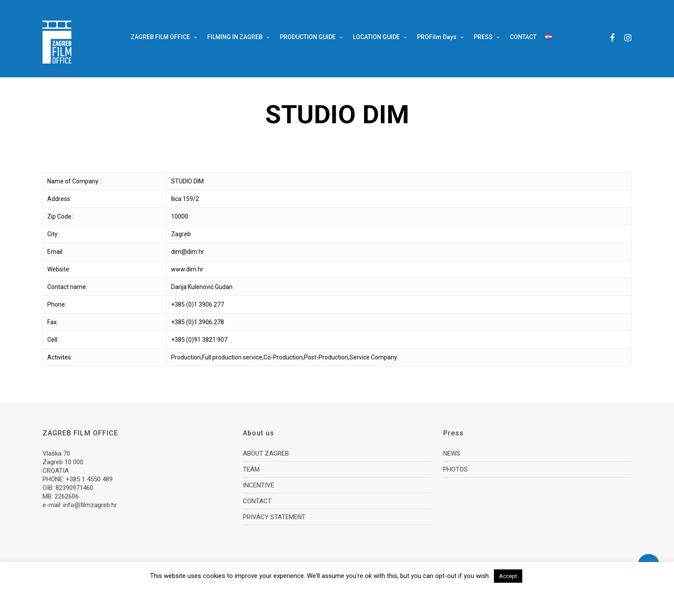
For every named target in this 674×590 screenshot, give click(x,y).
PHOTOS (455, 469)
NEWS (451, 453)
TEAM (251, 469)
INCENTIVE (258, 485)
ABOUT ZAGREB (266, 453)
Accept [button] (508, 576)
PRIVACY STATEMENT (274, 517)
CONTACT (257, 501)
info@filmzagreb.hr (90, 505)
